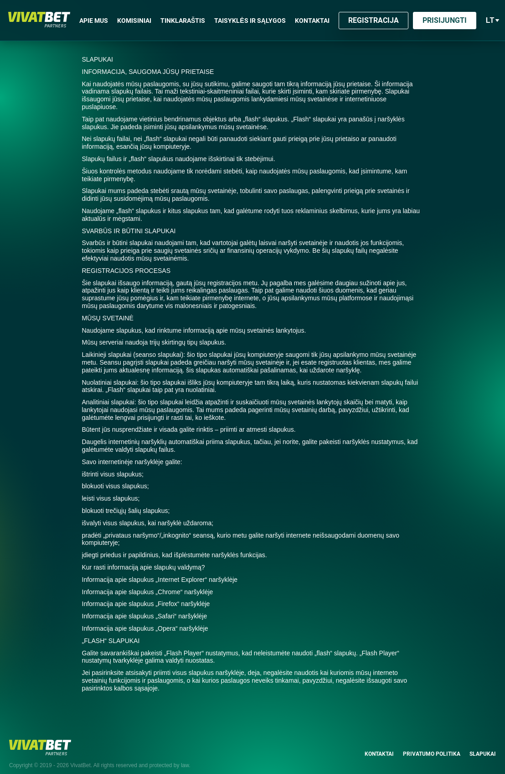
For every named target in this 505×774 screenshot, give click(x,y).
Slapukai (482, 746)
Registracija (373, 20)
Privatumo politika (431, 746)
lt (493, 20)
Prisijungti (445, 20)
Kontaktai (379, 746)
